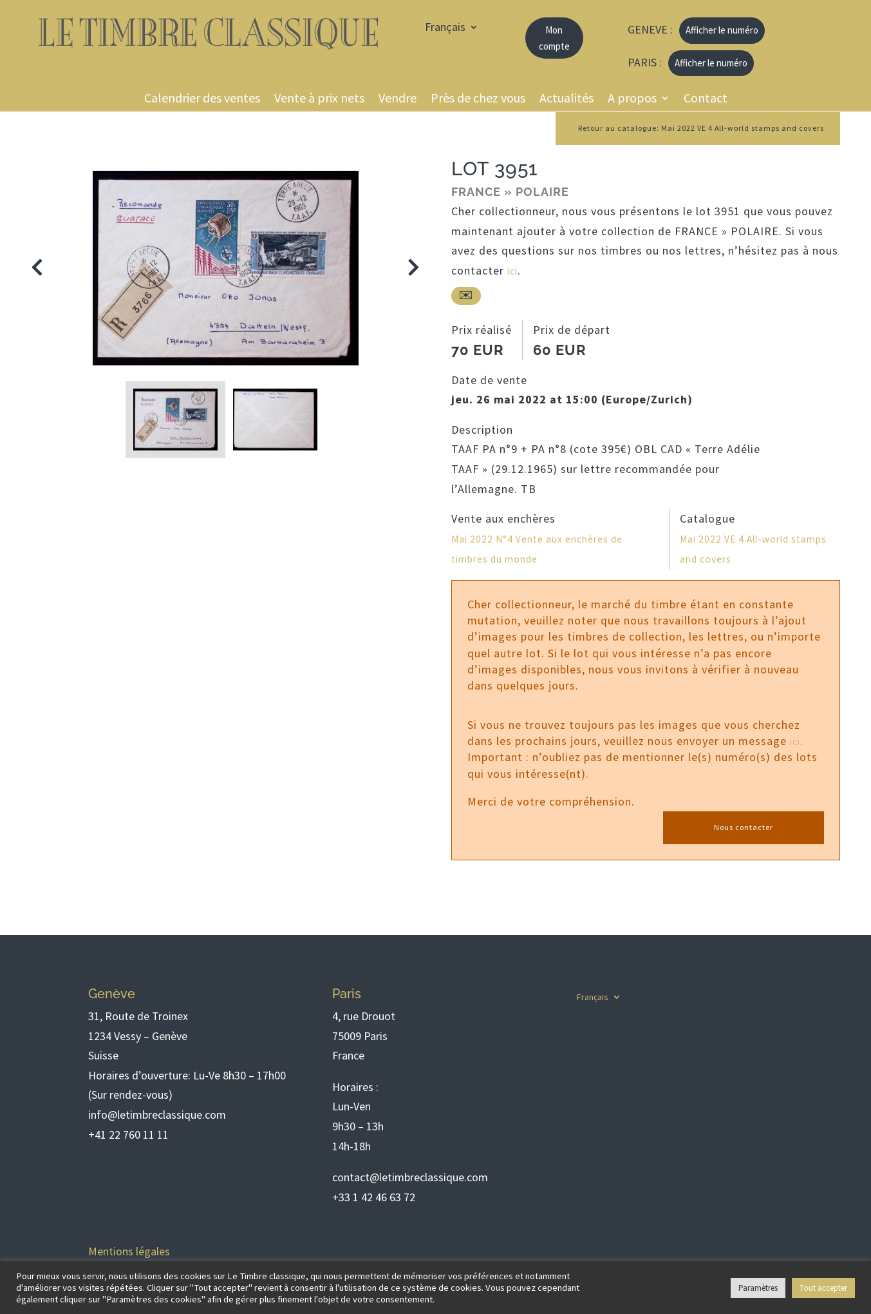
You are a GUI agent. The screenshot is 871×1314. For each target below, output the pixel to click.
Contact (705, 99)
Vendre (398, 99)
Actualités (566, 99)
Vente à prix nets (319, 99)
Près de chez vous (478, 99)
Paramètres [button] (758, 1287)
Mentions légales (129, 1251)
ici (513, 272)
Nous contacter (743, 828)
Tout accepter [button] (823, 1287)
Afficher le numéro (722, 30)
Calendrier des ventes (202, 99)
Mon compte (554, 38)
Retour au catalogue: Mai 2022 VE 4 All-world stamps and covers (678, 129)
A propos (632, 99)
